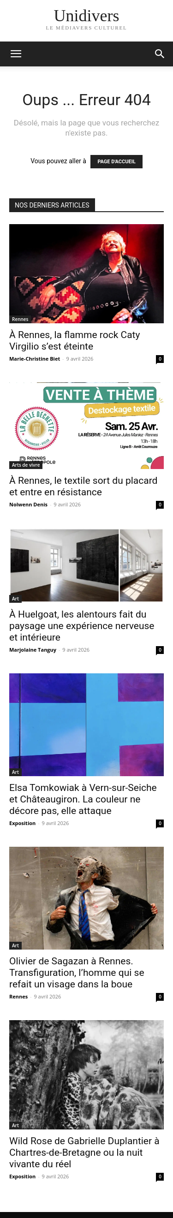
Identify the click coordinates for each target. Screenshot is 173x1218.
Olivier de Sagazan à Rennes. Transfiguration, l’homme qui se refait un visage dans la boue (76, 973)
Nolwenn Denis (28, 504)
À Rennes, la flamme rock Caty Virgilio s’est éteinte (74, 340)
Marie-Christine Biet (34, 358)
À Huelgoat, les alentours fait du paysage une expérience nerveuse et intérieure (81, 626)
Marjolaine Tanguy (32, 649)
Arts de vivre (26, 465)
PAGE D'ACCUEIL (116, 162)
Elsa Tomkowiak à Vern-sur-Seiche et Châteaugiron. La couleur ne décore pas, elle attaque (83, 799)
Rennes (20, 319)
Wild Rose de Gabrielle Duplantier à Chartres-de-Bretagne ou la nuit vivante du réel (84, 1152)
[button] (160, 54)
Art (15, 598)
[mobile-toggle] (15, 54)
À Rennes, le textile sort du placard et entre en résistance (83, 486)
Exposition (22, 823)
